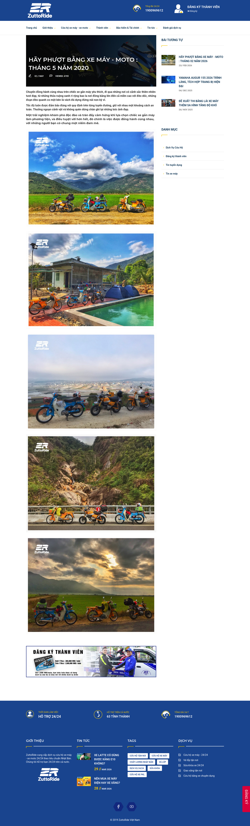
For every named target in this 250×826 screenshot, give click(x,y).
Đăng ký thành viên (176, 156)
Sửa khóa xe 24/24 (194, 765)
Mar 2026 (103, 769)
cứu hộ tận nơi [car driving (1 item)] (138, 756)
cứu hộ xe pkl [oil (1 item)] (137, 774)
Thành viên (102, 27)
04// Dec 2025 (185, 90)
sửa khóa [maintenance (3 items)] (155, 768)
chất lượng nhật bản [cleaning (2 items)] (141, 762)
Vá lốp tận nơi (191, 760)
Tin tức (151, 27)
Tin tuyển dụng (174, 165)
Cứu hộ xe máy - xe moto (74, 27)
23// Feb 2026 (185, 65)
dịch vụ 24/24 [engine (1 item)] (137, 768)
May (39, 76)
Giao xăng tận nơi (193, 770)
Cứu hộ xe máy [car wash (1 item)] (159, 756)
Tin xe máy (172, 173)
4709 (62, 76)
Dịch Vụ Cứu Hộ (174, 147)
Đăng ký (192, 11)
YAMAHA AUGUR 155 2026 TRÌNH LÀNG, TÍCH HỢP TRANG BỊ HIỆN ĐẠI (200, 82)
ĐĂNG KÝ (246, 797)
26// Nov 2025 (186, 109)
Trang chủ (31, 27)
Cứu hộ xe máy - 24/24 (196, 755)
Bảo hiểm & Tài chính (127, 27)
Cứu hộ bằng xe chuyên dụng (199, 775)
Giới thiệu (48, 27)
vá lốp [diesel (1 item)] (162, 762)
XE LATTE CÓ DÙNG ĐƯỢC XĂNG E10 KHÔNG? (106, 759)
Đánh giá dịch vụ (172, 27)
